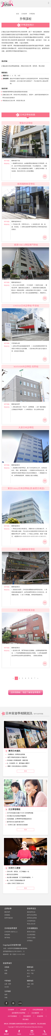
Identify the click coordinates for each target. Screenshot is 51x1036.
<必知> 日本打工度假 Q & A (15, 883)
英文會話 (26, 1019)
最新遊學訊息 (31, 912)
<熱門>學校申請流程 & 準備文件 (17, 757)
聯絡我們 (6, 1032)
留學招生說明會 (32, 918)
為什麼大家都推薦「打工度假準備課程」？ (20, 877)
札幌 (5, 970)
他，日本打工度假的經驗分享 (16, 880)
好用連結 (30, 940)
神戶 (28, 987)
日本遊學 (23, 1009)
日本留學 (11, 1009)
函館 (5, 973)
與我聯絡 (7, 915)
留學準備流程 (8, 918)
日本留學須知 (31, 921)
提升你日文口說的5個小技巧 (15, 822)
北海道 (6, 967)
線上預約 (32, 1032)
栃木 (28, 976)
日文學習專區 (31, 934)
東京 (28, 970)
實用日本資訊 (31, 931)
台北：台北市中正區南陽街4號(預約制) (15, 948)
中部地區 (7, 981)
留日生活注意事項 (12, 874)
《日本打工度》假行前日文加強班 (17, 825)
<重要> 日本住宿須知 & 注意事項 (17, 766)
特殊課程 (7, 934)
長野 (9, 984)
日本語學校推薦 (38, 1009)
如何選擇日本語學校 (18, 1013)
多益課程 (40, 1016)
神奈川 (33, 970)
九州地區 (7, 991)
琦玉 (28, 973)
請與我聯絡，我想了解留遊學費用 (25, 692)
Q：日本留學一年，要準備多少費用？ (18, 763)
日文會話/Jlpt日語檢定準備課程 (16, 816)
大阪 (28, 984)
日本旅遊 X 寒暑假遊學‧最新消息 (17, 760)
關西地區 (30, 981)
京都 (32, 984)
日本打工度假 (31, 937)
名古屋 (6, 987)
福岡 (5, 994)
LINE (20, 1003)
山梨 (5, 984)
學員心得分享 (31, 924)
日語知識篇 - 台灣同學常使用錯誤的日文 (19, 819)
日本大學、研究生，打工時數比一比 (18, 871)
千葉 (32, 973)
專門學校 (7, 937)
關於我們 (7, 912)
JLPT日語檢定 (12, 1016)
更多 (44, 176)
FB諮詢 (19, 1032)
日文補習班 (35, 1013)
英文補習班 (27, 1016)
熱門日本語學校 (32, 915)
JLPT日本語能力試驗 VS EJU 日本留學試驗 (20, 813)
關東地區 (30, 967)
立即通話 (44, 1032)
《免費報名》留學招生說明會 (16, 754)
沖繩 (5, 997)
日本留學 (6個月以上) (11, 931)
